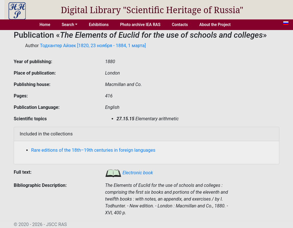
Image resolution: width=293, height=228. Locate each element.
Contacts (180, 24)
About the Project (215, 24)
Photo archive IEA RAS (140, 24)
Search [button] (68, 24)
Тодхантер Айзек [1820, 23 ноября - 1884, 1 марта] (93, 45)
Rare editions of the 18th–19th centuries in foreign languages (93, 150)
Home (44, 24)
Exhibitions (99, 24)
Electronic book (129, 172)
